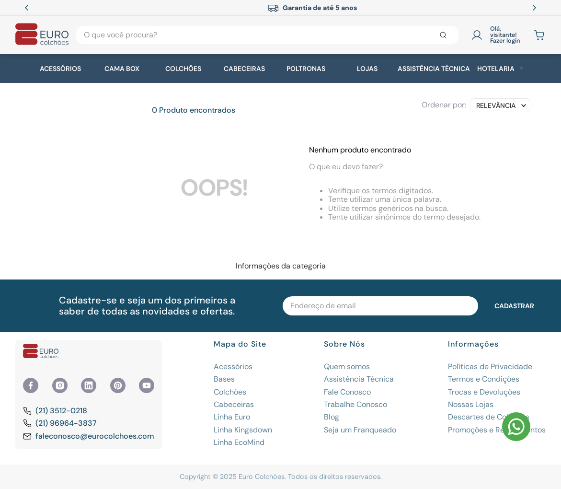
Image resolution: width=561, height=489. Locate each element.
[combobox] (267, 35)
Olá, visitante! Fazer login (505, 35)
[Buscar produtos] (445, 35)
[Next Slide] (534, 7)
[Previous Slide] (26, 7)
